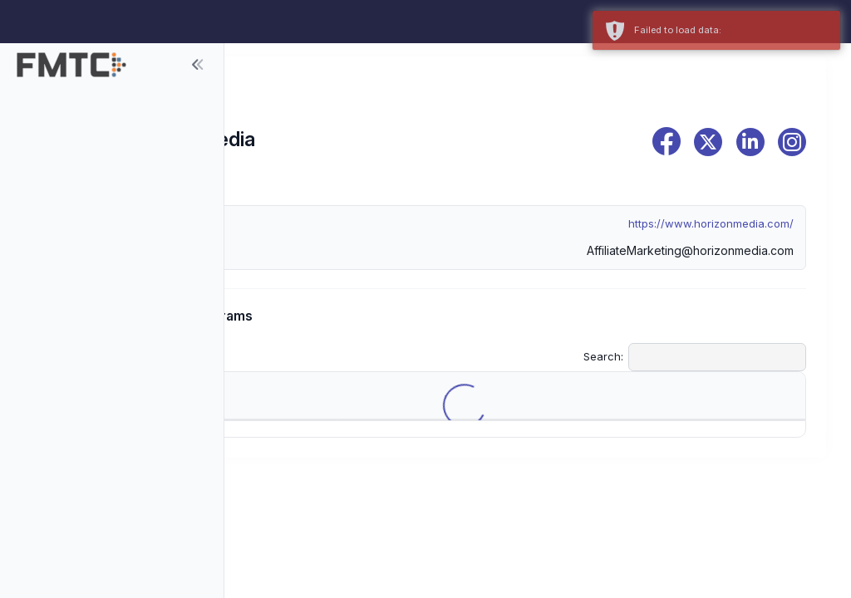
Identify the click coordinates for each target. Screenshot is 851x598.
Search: (694, 357)
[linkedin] (750, 142)
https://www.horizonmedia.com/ (711, 223)
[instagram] (792, 142)
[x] (708, 142)
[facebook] (666, 141)
